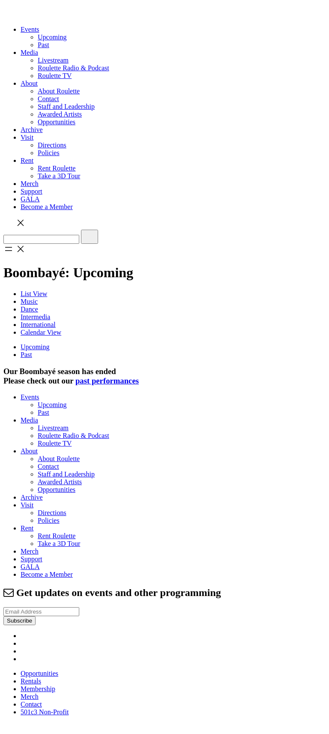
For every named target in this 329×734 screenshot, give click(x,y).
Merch (30, 183)
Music (29, 301)
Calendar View (41, 332)
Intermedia (35, 317)
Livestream (53, 60)
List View (34, 293)
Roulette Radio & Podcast (73, 68)
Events (30, 29)
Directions (52, 145)
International (38, 324)
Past (43, 44)
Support (31, 191)
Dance (29, 309)
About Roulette (59, 91)
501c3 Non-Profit (45, 712)
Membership (38, 688)
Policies (49, 152)
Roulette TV (55, 75)
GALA (30, 199)
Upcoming (52, 37)
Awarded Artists (60, 114)
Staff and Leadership (66, 106)
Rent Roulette (56, 168)
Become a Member (47, 206)
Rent (27, 160)
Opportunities (56, 122)
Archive (32, 129)
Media (29, 52)
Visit (27, 137)
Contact (48, 98)
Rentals (31, 681)
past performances (107, 380)
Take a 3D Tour (59, 176)
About (29, 83)
